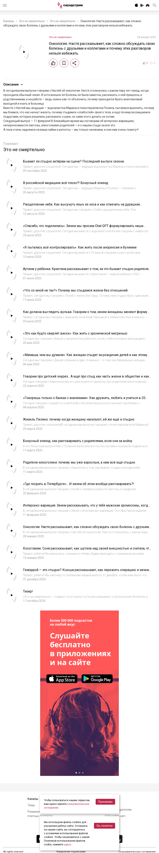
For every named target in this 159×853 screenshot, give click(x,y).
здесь (67, 844)
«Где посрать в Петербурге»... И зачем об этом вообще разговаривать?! (78, 484)
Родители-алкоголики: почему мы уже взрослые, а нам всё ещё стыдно (79, 462)
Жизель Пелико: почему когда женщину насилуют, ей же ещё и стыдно (78, 419)
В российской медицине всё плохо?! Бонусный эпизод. (66, 183)
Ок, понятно (104, 825)
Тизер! (28, 591)
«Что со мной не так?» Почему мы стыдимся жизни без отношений (75, 290)
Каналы (8, 21)
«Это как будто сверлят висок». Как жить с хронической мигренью (75, 333)
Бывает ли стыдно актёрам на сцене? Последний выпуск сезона (73, 161)
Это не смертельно (32, 21)
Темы (31, 805)
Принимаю (105, 801)
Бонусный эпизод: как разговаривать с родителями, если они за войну (77, 441)
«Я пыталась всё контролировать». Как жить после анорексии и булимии (79, 247)
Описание (13, 84)
